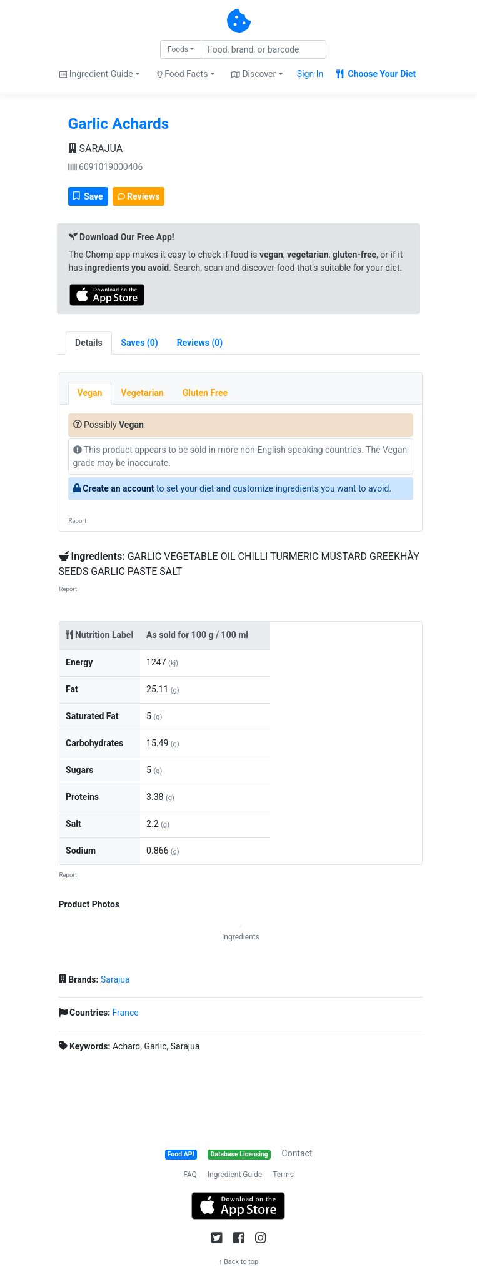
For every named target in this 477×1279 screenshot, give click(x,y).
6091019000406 (105, 167)
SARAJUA (95, 148)
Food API (181, 1154)
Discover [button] (253, 74)
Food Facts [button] (182, 74)
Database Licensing (239, 1154)
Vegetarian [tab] (142, 393)
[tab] (140, 343)
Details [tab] (89, 343)
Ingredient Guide (235, 1174)
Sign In (310, 74)
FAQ (190, 1174)
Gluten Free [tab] (205, 393)
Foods (178, 49)
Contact (297, 1153)
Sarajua (115, 979)
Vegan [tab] (90, 393)
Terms (283, 1174)
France (126, 1013)
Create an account (118, 488)
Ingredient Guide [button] (96, 74)
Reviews (139, 196)
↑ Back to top (239, 1262)
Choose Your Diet (376, 74)
